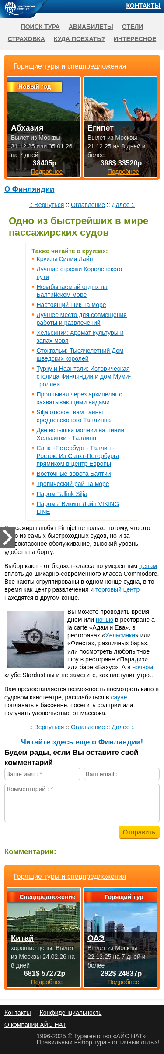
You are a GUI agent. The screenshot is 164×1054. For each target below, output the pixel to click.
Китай (22, 938)
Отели (132, 26)
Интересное (135, 38)
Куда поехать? (79, 38)
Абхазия (27, 128)
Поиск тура (40, 26)
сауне (119, 697)
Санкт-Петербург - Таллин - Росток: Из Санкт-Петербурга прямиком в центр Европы (78, 455)
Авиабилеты (91, 26)
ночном (142, 667)
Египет (100, 128)
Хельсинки (120, 635)
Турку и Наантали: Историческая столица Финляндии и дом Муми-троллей (84, 376)
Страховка (26, 38)
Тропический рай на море (73, 483)
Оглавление (88, 204)
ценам (148, 565)
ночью (104, 619)
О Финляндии (29, 189)
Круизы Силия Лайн (65, 258)
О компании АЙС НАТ (35, 1024)
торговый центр (117, 589)
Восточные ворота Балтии (74, 473)
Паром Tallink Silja (62, 493)
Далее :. (123, 204)
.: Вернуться (46, 204)
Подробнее (47, 981)
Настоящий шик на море (71, 304)
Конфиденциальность (70, 1012)
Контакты (143, 5)
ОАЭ (96, 938)
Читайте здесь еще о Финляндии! (82, 742)
